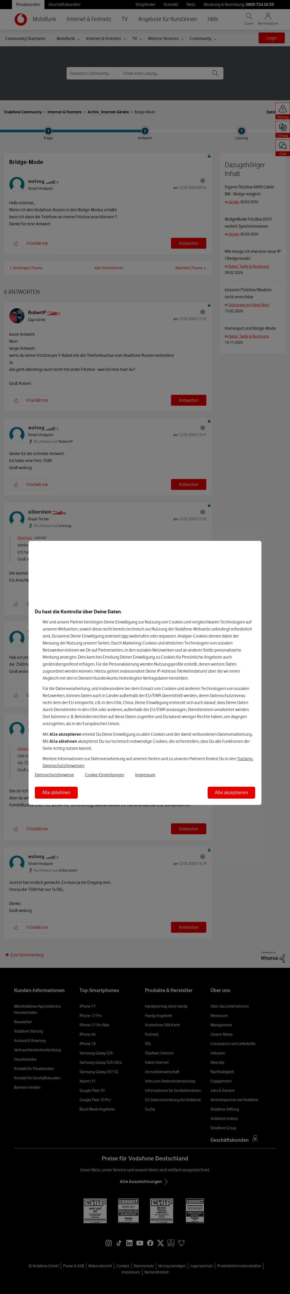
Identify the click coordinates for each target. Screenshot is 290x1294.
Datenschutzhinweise (54, 774)
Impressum (145, 774)
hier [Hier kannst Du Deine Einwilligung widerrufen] (125, 636)
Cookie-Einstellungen (104, 774)
